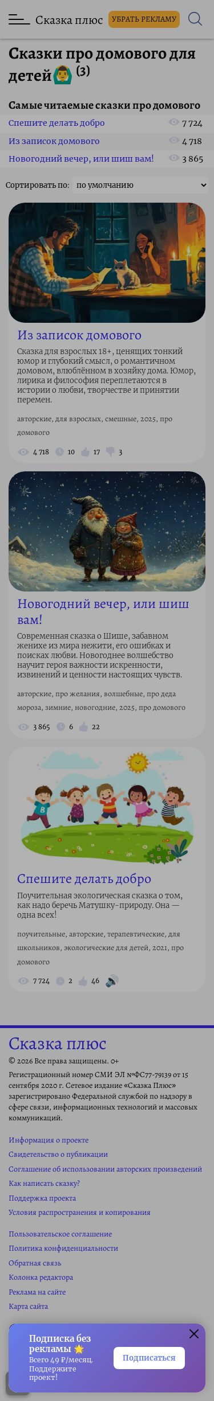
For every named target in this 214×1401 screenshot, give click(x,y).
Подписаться (149, 1358)
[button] (194, 1335)
